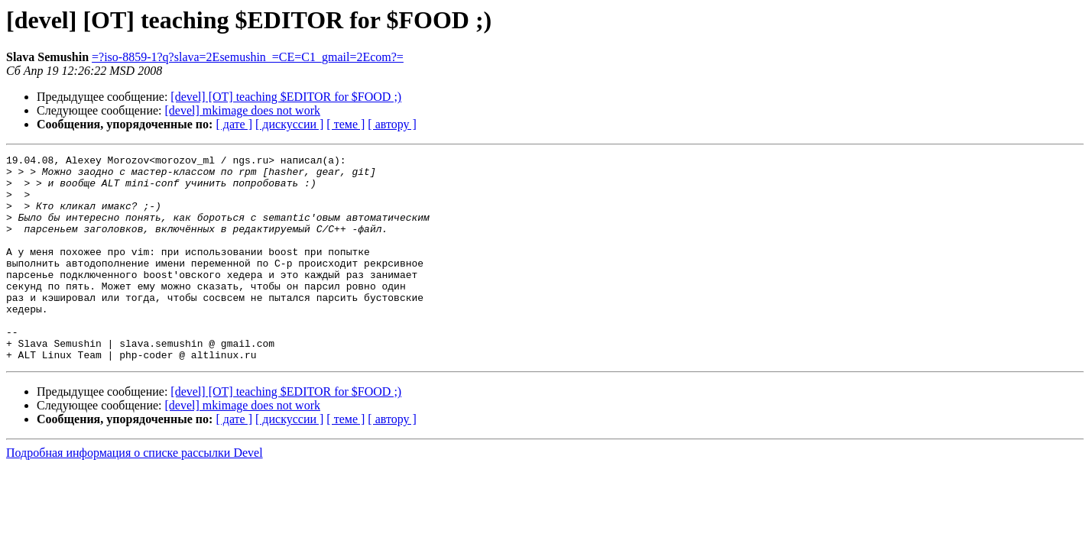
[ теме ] (345, 124)
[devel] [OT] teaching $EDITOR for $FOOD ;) (285, 96)
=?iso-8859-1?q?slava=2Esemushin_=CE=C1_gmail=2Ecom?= (248, 56)
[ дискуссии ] (289, 124)
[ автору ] (392, 124)
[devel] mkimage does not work (243, 110)
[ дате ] (234, 124)
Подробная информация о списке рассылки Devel (134, 493)
